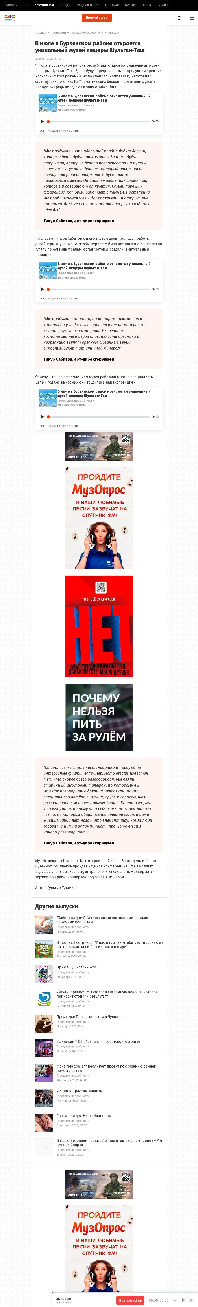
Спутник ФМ (44, 5)
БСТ (26, 5)
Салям (146, 5)
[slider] (98, 122)
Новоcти (11, 5)
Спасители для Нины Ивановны (84, 1116)
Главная (40, 32)
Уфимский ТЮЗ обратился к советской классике (98, 1041)
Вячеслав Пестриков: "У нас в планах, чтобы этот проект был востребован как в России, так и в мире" (110, 944)
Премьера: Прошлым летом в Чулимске (90, 1017)
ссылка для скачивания (59, 131)
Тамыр (130, 5)
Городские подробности (87, 32)
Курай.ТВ (163, 5)
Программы (58, 32)
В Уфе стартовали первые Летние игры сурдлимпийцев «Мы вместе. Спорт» (109, 1142)
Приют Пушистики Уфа (76, 967)
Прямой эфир (96, 18)
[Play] (42, 121)
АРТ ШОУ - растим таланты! (80, 1091)
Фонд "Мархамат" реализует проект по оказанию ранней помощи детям (106, 1068)
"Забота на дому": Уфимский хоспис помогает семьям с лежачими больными (104, 920)
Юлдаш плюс (88, 5)
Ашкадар (112, 5)
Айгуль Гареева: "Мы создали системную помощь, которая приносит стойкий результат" (107, 994)
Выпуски (113, 32)
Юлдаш (66, 5)
